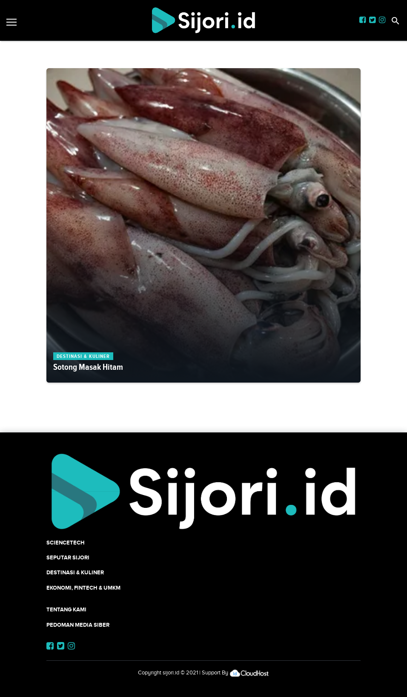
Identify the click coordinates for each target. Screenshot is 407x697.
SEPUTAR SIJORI (67, 557)
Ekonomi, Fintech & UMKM (83, 588)
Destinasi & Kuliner (75, 572)
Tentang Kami (66, 609)
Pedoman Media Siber (77, 625)
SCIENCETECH (65, 542)
